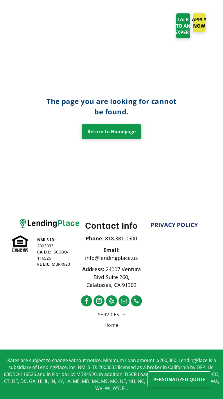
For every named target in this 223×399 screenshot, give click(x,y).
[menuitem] (83, 19)
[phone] (136, 301)
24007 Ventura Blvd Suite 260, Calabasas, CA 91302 (114, 277)
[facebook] (86, 301)
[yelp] (111, 301)
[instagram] (99, 301)
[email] (124, 301)
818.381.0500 (121, 238)
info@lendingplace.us (111, 257)
